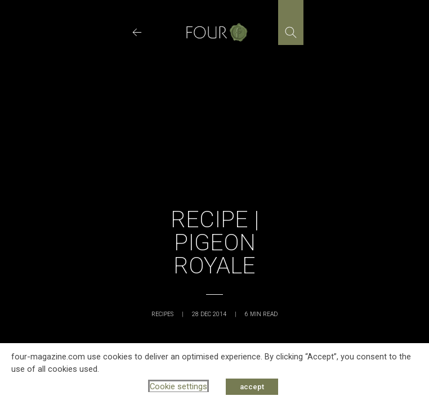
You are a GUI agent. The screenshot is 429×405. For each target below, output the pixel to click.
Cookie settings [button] (178, 386)
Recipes (162, 314)
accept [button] (252, 386)
